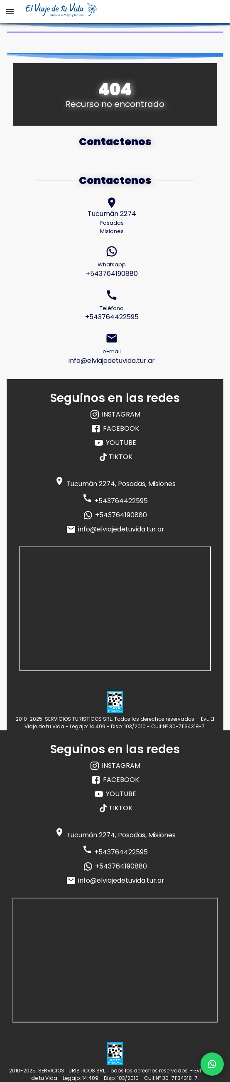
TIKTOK (116, 457)
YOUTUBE (115, 443)
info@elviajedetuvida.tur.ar (115, 529)
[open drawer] (10, 11)
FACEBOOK (115, 429)
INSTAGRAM (115, 414)
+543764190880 (115, 515)
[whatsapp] (212, 1064)
